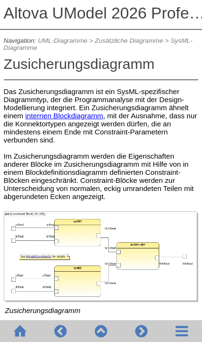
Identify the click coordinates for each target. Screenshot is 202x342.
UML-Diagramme (62, 40)
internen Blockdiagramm (64, 116)
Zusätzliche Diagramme (129, 40)
